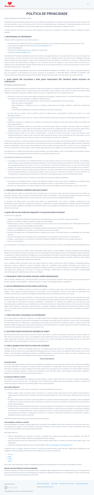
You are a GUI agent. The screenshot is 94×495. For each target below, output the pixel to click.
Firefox (10, 459)
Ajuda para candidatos (82, 483)
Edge (9, 456)
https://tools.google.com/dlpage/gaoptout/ (59, 445)
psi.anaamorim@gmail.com (42, 46)
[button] (88, 4)
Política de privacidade (43, 483)
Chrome (10, 454)
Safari (10, 461)
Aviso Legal (54, 483)
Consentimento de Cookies (66, 483)
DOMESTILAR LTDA (48, 487)
